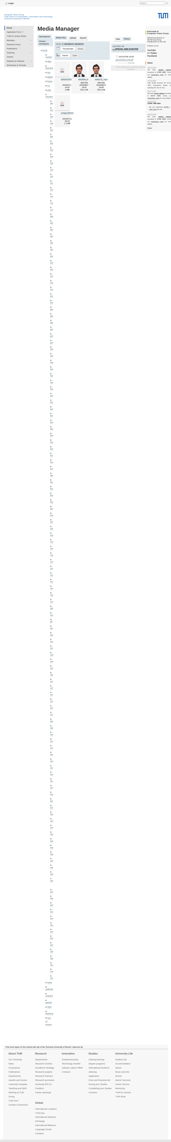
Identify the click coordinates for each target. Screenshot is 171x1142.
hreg (52, 379)
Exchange (40, 1121)
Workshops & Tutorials (16, 65)
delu (52, 218)
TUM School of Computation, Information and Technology (28, 16)
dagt (52, 211)
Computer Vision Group (14, 14)
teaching (49, 986)
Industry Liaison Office (72, 1068)
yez (51, 920)
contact (48, 57)
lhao (52, 483)
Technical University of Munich (17, 18)
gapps (49, 76)
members (49, 95)
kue (51, 450)
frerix (52, 295)
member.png (84, 79)
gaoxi (52, 308)
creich (52, 192)
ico (48, 84)
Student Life (121, 1059)
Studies (93, 1053)
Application (94, 1076)
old (51, 593)
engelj (52, 282)
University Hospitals (18, 1084)
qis (51, 612)
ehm (52, 257)
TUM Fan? (14, 1100)
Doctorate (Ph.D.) (43, 1084)
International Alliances (45, 1125)
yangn (52, 907)
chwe (52, 185)
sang (52, 651)
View (118, 39)
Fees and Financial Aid (99, 1080)
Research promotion (44, 1080)
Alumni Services (122, 1080)
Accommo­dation (122, 1063)
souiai (52, 728)
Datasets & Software (15, 61)
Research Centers (43, 1063)
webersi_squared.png (105, 79)
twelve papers (159, 70)
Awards (10, 57)
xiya (52, 900)
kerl (51, 405)
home (49, 80)
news (49, 956)
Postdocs (39, 1088)
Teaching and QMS (18, 1088)
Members (11, 40)
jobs (49, 88)
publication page (153, 74)
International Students (99, 1068)
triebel (52, 793)
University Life (124, 1053)
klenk (52, 418)
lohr (51, 509)
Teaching (10, 53)
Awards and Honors (18, 1080)
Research (41, 1053)
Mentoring (120, 1088)
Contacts (66, 1072)
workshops (50, 1024)
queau (53, 618)
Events (118, 1076)
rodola (53, 638)
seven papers (159, 91)
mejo (52, 547)
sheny (52, 702)
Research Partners (44, 1076)
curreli (52, 205)
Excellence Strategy (44, 1068)
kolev (52, 437)
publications (50, 963)
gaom (52, 302)
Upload (72, 38)
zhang (52, 939)
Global (39, 1102)
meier (52, 534)
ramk (52, 625)
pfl (51, 605)
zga (51, 933)
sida (52, 709)
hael (52, 347)
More (150, 123)
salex (52, 644)
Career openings (43, 1092)
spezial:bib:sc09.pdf (138, 46)
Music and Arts (122, 1072)
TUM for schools (123, 1092)
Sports (118, 1068)
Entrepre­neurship (70, 1059)
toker (52, 780)
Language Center (43, 1129)
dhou (52, 237)
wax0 (52, 844)
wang (52, 832)
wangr (52, 838)
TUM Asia (40, 1113)
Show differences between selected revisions (131, 65)
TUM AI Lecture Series (16, 36)
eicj (48, 72)
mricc (52, 567)
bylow (52, 159)
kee (51, 399)
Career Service (122, 1084)
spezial (48, 976)
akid (52, 101)
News (11, 1063)
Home (9, 28)
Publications (12, 48)
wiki (48, 1017)
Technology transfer (71, 1063)
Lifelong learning (96, 1059)
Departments (15, 1076)
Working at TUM (16, 1092)
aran (52, 114)
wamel (53, 825)
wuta (52, 887)
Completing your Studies (100, 1088)
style (49, 980)
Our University (15, 1059)
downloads (50, 67)
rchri (52, 631)
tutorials (48, 1006)
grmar (52, 334)
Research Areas (14, 44)
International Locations (46, 1109)
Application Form (14, 32)
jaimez (53, 386)
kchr (52, 392)
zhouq (52, 952)
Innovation (68, 1053)
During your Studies (98, 1084)
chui (52, 179)
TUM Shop (120, 1096)
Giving (11, 1096)
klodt (52, 425)
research (49, 969)
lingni (52, 489)
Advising (93, 1072)
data (49, 61)
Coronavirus (14, 1068)
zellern (53, 926)
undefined (49, 1013)
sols (52, 715)
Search (82, 38)
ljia (51, 496)
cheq (52, 166)
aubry (52, 121)
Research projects (43, 1072)
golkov (53, 328)
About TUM (15, 1053)
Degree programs (97, 1063)
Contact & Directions (18, 1104)
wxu (52, 894)
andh (52, 108)
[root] (45, 50)
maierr (53, 515)
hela (52, 366)
